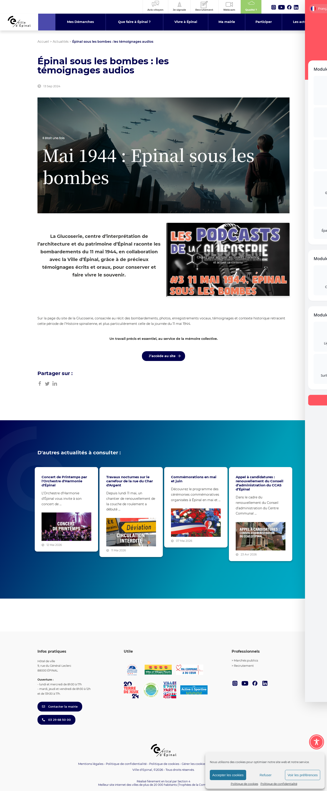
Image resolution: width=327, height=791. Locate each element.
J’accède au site (162, 356)
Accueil (43, 42)
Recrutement (244, 665)
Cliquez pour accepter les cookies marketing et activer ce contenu (228, 259)
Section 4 (184, 781)
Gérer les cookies (194, 764)
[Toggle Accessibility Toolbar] (317, 742)
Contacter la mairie (60, 706)
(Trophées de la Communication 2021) (203, 784)
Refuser (266, 775)
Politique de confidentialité (278, 784)
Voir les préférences (302, 775)
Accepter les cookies (228, 775)
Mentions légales (90, 764)
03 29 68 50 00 (56, 719)
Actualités (61, 42)
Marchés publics (246, 660)
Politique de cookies (244, 784)
